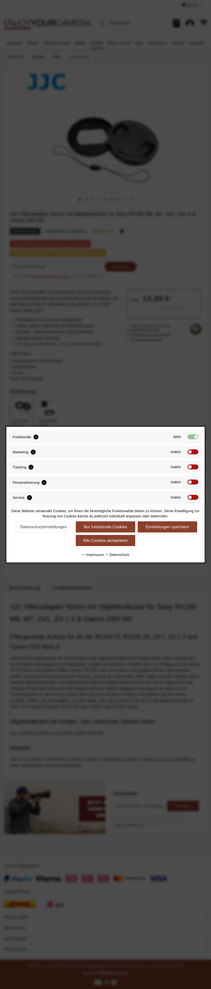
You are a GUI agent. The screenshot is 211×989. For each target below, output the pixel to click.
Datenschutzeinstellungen (43, 527)
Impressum (93, 555)
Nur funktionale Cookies (105, 527)
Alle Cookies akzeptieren (105, 540)
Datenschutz (117, 555)
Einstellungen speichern (167, 527)
